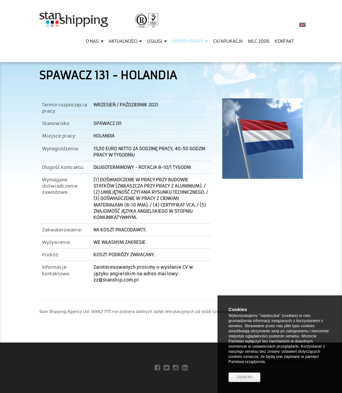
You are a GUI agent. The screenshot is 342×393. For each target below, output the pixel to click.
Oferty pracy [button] (190, 41)
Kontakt (284, 41)
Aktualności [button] (125, 41)
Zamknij (244, 377)
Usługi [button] (157, 41)
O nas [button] (95, 41)
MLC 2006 (258, 41)
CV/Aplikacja (228, 41)
